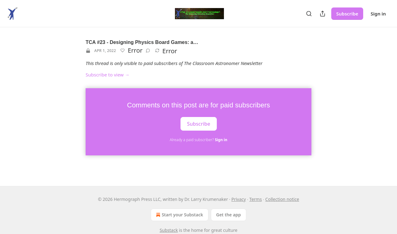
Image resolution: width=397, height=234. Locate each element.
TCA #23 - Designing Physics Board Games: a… (142, 42)
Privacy (238, 199)
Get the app (228, 215)
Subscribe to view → (108, 75)
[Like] (122, 50)
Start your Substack (179, 214)
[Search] (309, 13)
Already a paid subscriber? (198, 139)
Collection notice (282, 199)
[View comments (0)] (148, 50)
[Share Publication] (322, 13)
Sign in (378, 14)
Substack (169, 230)
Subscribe (347, 14)
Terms (255, 199)
